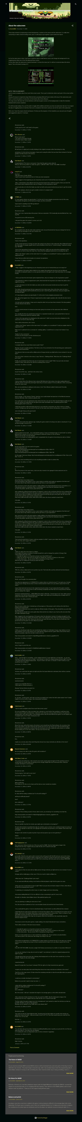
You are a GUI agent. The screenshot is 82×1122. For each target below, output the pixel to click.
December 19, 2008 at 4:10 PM (23, 690)
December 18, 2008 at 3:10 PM (23, 502)
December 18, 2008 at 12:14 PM (23, 462)
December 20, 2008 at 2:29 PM (23, 754)
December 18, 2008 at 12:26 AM (23, 364)
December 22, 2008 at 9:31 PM (23, 849)
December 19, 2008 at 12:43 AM (23, 650)
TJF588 (17, 197)
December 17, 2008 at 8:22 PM (23, 167)
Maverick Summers (20, 749)
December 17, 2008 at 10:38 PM (23, 260)
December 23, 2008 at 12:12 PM (23, 863)
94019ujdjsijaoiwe (19, 842)
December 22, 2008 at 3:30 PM (23, 817)
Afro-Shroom (18, 134)
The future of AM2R (15, 1059)
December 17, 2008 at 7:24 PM (23, 142)
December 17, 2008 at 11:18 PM (23, 338)
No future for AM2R (15, 1078)
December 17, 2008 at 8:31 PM (23, 192)
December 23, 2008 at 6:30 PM (23, 1006)
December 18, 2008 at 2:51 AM (23, 389)
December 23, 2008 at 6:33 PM (23, 1022)
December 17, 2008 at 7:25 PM (23, 156)
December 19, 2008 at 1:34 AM (23, 664)
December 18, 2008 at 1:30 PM (23, 473)
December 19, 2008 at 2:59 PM (23, 674)
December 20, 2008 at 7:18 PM (23, 775)
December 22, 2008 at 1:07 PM (23, 804)
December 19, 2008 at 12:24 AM (23, 623)
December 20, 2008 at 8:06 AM (23, 744)
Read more (69, 1073)
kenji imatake (18, 655)
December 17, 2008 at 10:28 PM (23, 223)
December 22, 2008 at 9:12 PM (23, 838)
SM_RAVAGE (18, 853)
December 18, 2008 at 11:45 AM (23, 439)
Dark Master (18, 160)
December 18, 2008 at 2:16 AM (23, 374)
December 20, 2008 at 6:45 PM (23, 766)
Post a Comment (14, 1047)
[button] (72, 26)
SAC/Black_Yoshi (19, 758)
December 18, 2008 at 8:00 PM (23, 599)
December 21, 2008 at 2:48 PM (23, 786)
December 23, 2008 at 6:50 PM (23, 1034)
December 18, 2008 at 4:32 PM (23, 563)
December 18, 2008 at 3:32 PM (23, 543)
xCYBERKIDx (18, 227)
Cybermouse (18, 706)
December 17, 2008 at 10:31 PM (23, 233)
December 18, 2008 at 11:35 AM (23, 425)
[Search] (76, 4)
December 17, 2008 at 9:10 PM (23, 206)
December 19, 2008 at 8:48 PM (23, 732)
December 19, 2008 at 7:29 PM (23, 701)
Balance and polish (15, 1097)
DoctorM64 (18, 265)
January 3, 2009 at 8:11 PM (22, 1043)
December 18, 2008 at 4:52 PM (23, 572)
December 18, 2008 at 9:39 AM (23, 413)
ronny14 (17, 171)
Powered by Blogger (41, 1118)
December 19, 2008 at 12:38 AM (23, 638)
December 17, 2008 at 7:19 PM (23, 130)
